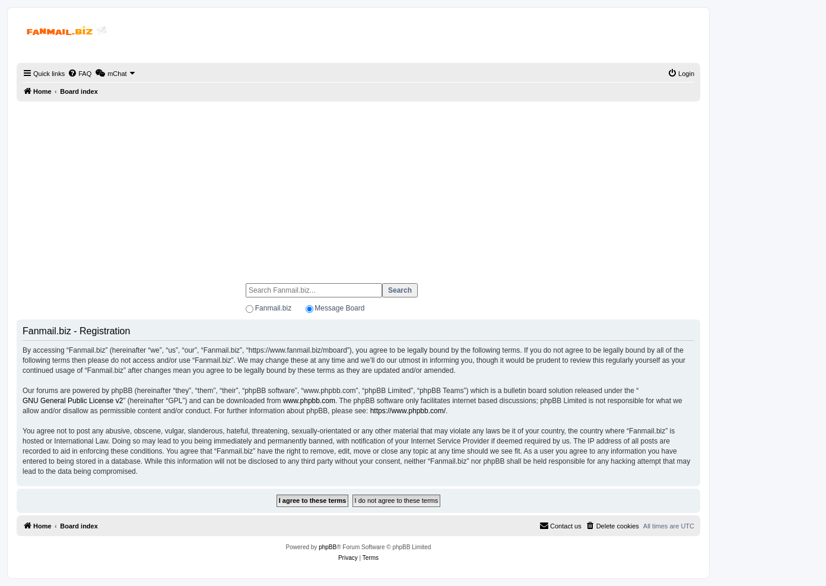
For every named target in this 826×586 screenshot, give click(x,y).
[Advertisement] (358, 187)
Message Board (339, 308)
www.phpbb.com (309, 401)
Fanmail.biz (273, 308)
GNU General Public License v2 (73, 401)
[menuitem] (79, 73)
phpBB (327, 547)
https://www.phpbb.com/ (408, 411)
